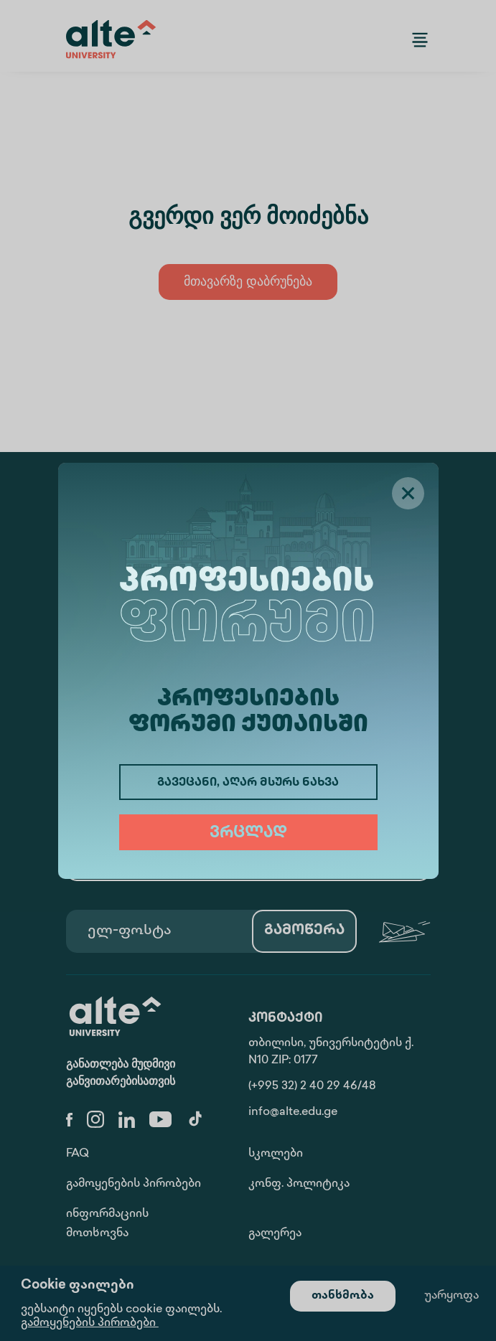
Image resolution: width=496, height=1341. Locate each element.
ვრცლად (248, 833)
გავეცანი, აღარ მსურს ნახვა (248, 783)
